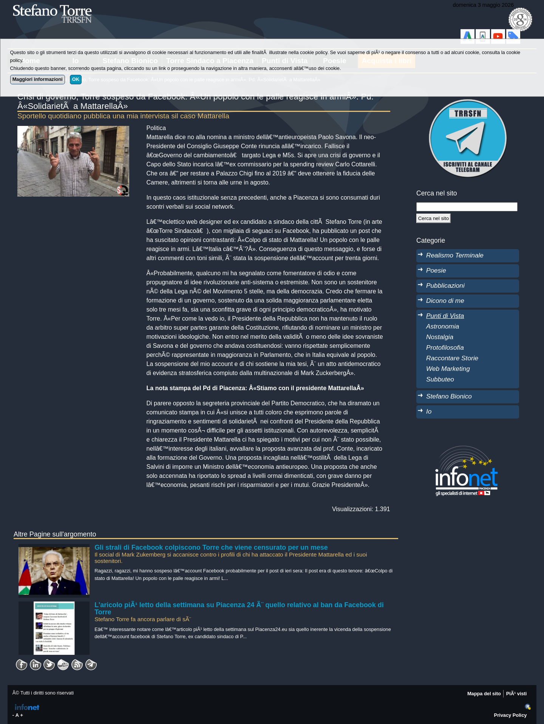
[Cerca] (433, 218)
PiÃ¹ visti (516, 693)
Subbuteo (440, 379)
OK (75, 79)
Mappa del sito (484, 693)
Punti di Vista (445, 315)
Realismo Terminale (455, 255)
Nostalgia (439, 337)
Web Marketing (448, 368)
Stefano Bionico (449, 396)
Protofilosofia (445, 347)
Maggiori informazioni (37, 79)
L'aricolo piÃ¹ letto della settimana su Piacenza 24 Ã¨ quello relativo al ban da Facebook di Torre (238, 608)
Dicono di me (445, 300)
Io (428, 411)
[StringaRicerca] (467, 206)
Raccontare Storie (452, 358)
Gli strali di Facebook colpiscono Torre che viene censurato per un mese (211, 547)
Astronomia (442, 326)
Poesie (436, 270)
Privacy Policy (510, 715)
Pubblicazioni (445, 285)
